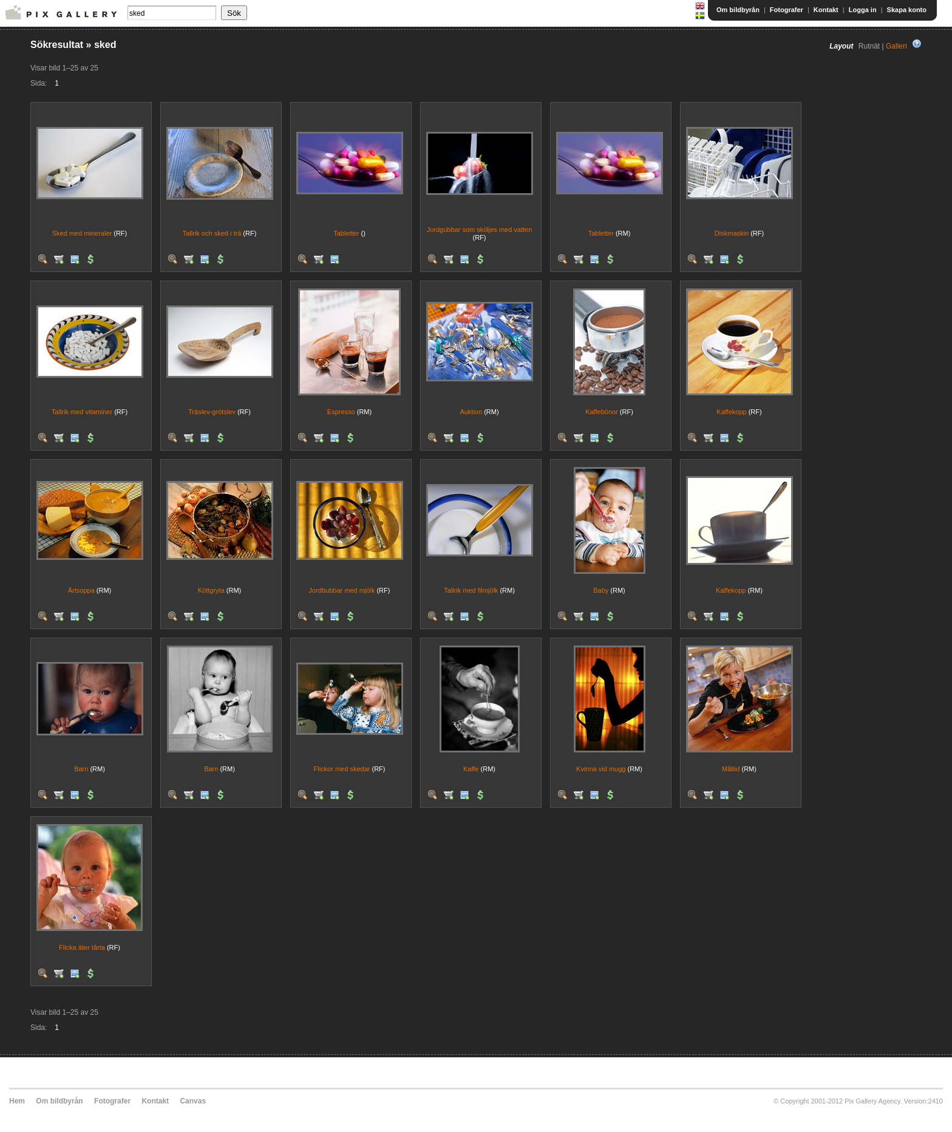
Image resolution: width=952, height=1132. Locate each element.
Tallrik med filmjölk (471, 590)
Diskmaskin (732, 233)
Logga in (863, 9)
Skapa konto (906, 9)
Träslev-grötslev (212, 411)
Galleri (896, 46)
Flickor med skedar (342, 768)
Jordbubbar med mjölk (342, 590)
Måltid (730, 768)
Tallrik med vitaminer (82, 411)
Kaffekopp (731, 411)
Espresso (341, 411)
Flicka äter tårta (82, 947)
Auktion (471, 411)
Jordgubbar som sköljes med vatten (479, 229)
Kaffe (471, 768)
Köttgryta (211, 590)
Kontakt (826, 9)
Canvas (193, 1101)
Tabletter (346, 233)
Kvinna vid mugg (600, 768)
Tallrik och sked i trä (212, 233)
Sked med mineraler (82, 233)
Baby (600, 590)
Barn (81, 768)
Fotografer (786, 9)
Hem (17, 1101)
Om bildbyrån (738, 9)
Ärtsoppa (81, 590)
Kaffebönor (601, 411)
